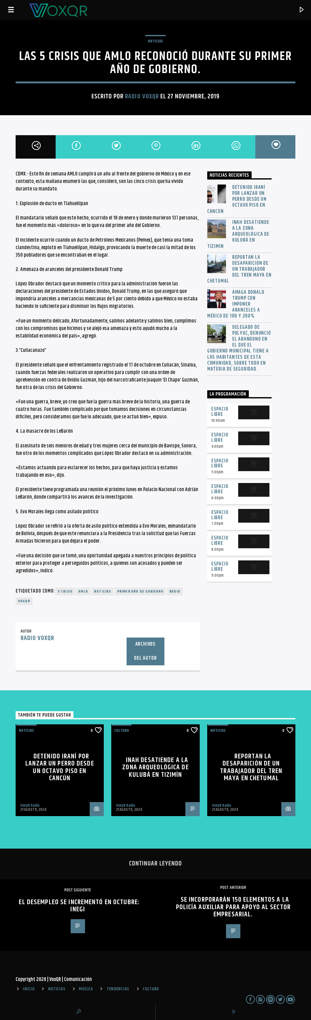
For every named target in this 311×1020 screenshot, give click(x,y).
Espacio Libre (219, 411)
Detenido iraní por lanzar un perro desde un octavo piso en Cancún (237, 199)
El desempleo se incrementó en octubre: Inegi (79, 906)
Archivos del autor (145, 651)
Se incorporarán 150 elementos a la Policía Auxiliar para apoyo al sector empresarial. (233, 907)
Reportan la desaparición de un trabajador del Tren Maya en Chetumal (239, 269)
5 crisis (65, 591)
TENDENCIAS (118, 989)
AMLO (83, 591)
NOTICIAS (155, 41)
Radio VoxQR (141, 96)
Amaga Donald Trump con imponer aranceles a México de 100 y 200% (235, 304)
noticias (102, 591)
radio (174, 591)
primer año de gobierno (140, 591)
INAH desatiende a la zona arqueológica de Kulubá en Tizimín (238, 234)
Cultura (121, 730)
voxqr (24, 601)
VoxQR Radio (29, 805)
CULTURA (151, 989)
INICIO (28, 989)
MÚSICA (86, 989)
